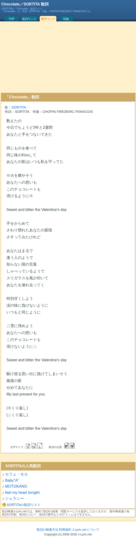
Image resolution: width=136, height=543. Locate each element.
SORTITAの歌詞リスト (24, 505)
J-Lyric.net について (85, 529)
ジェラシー (14, 498)
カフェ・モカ (16, 474)
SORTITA (18, 107)
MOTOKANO (16, 486)
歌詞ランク (29, 19)
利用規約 (65, 529)
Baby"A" (12, 480)
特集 (66, 19)
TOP (11, 19)
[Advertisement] (68, 57)
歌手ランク (48, 19)
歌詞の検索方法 (47, 529)
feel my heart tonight (22, 493)
